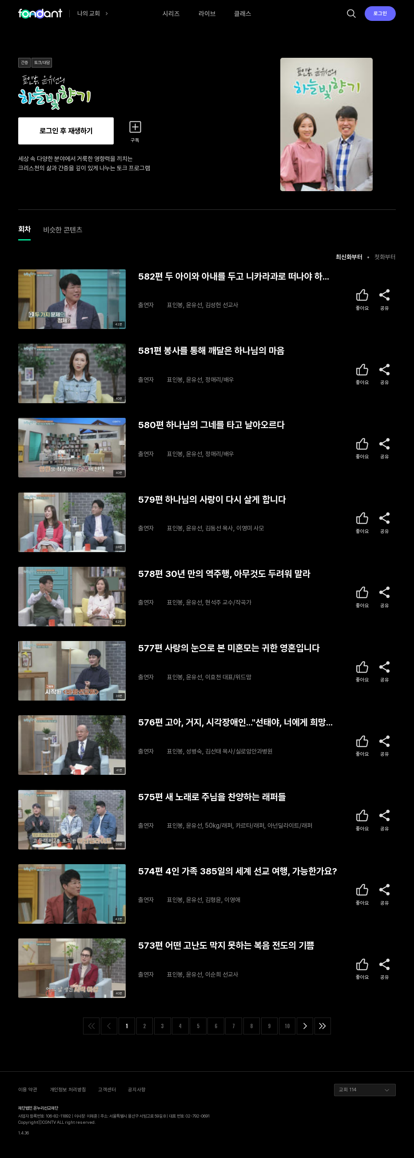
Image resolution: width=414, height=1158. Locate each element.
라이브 (207, 13)
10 (287, 1026)
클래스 (242, 13)
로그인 (380, 13)
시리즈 (171, 13)
